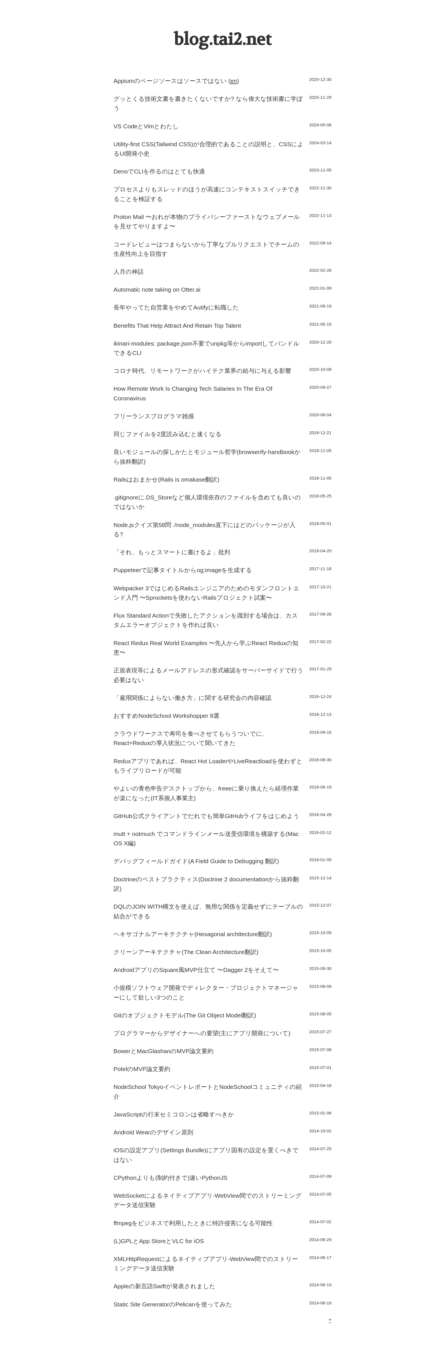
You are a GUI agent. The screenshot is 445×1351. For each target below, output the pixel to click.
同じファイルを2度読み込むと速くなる (168, 434)
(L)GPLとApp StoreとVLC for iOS (159, 1241)
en (233, 81)
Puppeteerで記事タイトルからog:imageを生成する (183, 570)
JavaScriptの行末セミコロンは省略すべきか (174, 1114)
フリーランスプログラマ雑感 (154, 416)
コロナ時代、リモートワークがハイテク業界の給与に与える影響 (202, 370)
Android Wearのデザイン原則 (153, 1132)
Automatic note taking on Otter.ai (157, 289)
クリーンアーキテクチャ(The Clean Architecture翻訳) (186, 952)
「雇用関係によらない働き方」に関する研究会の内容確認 (192, 698)
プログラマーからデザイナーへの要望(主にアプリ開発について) (202, 1033)
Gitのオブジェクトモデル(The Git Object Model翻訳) (185, 1015)
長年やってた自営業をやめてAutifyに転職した (176, 307)
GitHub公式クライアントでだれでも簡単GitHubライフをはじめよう (206, 816)
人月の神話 (129, 271)
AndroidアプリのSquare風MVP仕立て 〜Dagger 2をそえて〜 (196, 970)
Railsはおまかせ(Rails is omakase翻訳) (166, 479)
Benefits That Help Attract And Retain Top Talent (177, 325)
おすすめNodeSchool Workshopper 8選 (166, 715)
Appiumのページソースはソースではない (170, 81)
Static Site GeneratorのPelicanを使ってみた (173, 1304)
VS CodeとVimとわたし (146, 126)
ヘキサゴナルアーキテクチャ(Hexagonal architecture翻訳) (193, 934)
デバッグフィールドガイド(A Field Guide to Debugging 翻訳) (196, 861)
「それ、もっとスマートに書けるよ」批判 (172, 552)
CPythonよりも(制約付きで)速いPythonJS (170, 1177)
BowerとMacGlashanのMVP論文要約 (163, 1051)
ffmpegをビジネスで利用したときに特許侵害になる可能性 (193, 1223)
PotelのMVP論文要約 (142, 1069)
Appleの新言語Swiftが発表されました (164, 1286)
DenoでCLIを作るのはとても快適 (159, 171)
